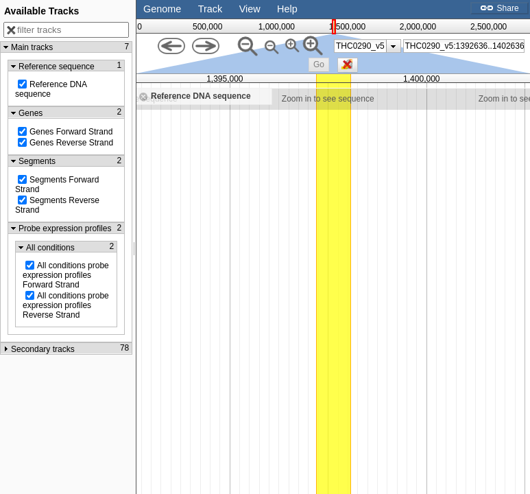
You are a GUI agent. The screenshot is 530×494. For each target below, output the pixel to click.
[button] (318, 65)
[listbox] (367, 46)
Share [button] (499, 8)
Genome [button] (162, 8)
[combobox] (464, 46)
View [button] (250, 8)
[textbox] (465, 46)
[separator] (134, 247)
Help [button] (287, 8)
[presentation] (393, 46)
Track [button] (210, 8)
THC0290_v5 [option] (360, 46)
